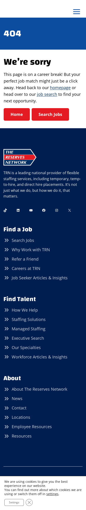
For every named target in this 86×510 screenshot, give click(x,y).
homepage (60, 87)
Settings (14, 502)
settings (52, 494)
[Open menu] (76, 11)
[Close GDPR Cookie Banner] (29, 502)
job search (47, 94)
